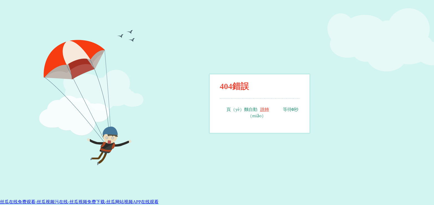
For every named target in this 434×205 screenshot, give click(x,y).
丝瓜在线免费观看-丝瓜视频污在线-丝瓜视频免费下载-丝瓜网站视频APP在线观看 (79, 201)
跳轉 (264, 109)
